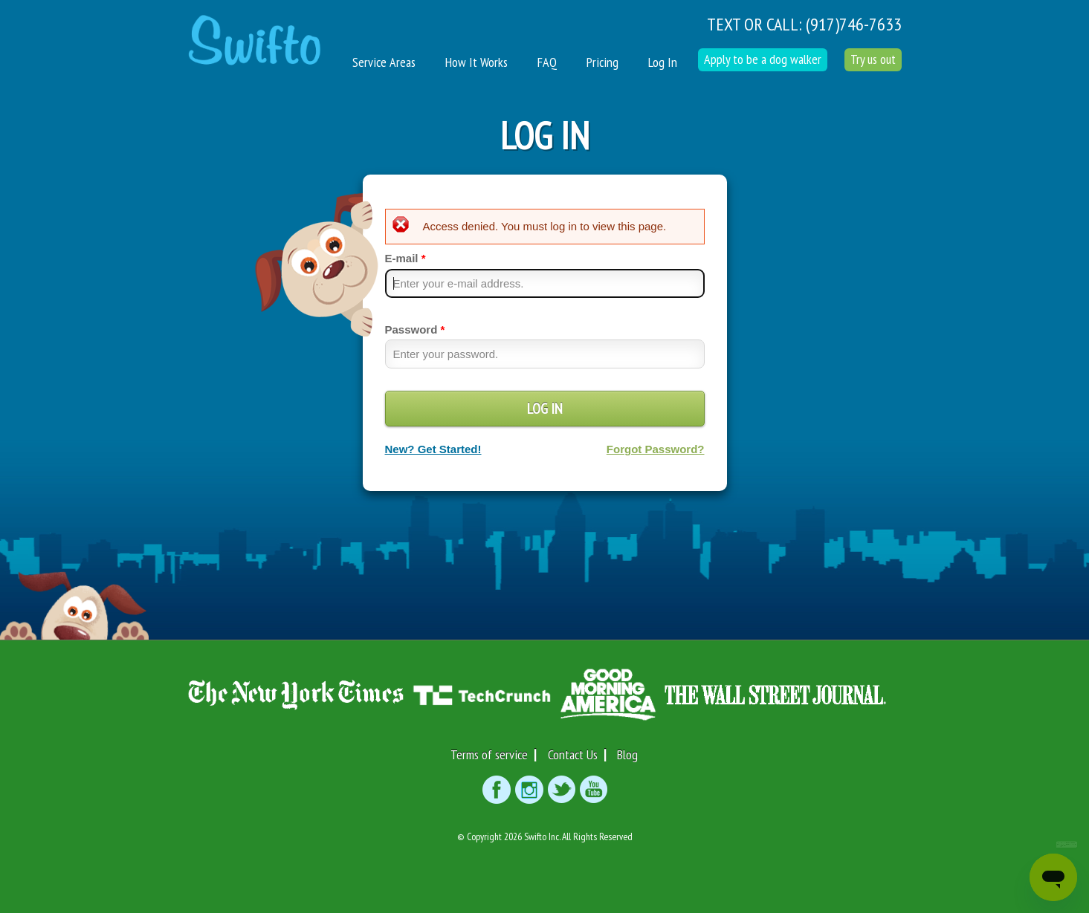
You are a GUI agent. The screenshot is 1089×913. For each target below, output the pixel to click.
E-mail (405, 258)
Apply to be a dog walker (762, 59)
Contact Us (573, 754)
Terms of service (489, 754)
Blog (627, 754)
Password (415, 329)
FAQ (547, 62)
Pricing (602, 62)
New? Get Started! (433, 449)
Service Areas (384, 62)
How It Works (476, 62)
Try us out (873, 59)
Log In (662, 62)
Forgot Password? (656, 449)
